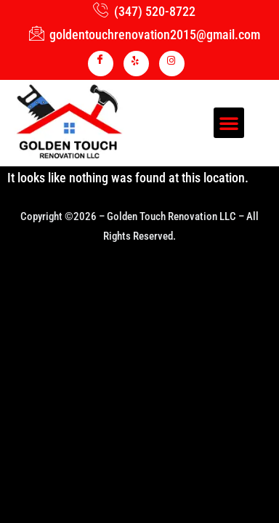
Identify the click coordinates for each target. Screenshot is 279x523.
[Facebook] (100, 63)
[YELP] (136, 63)
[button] (229, 123)
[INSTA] (172, 63)
